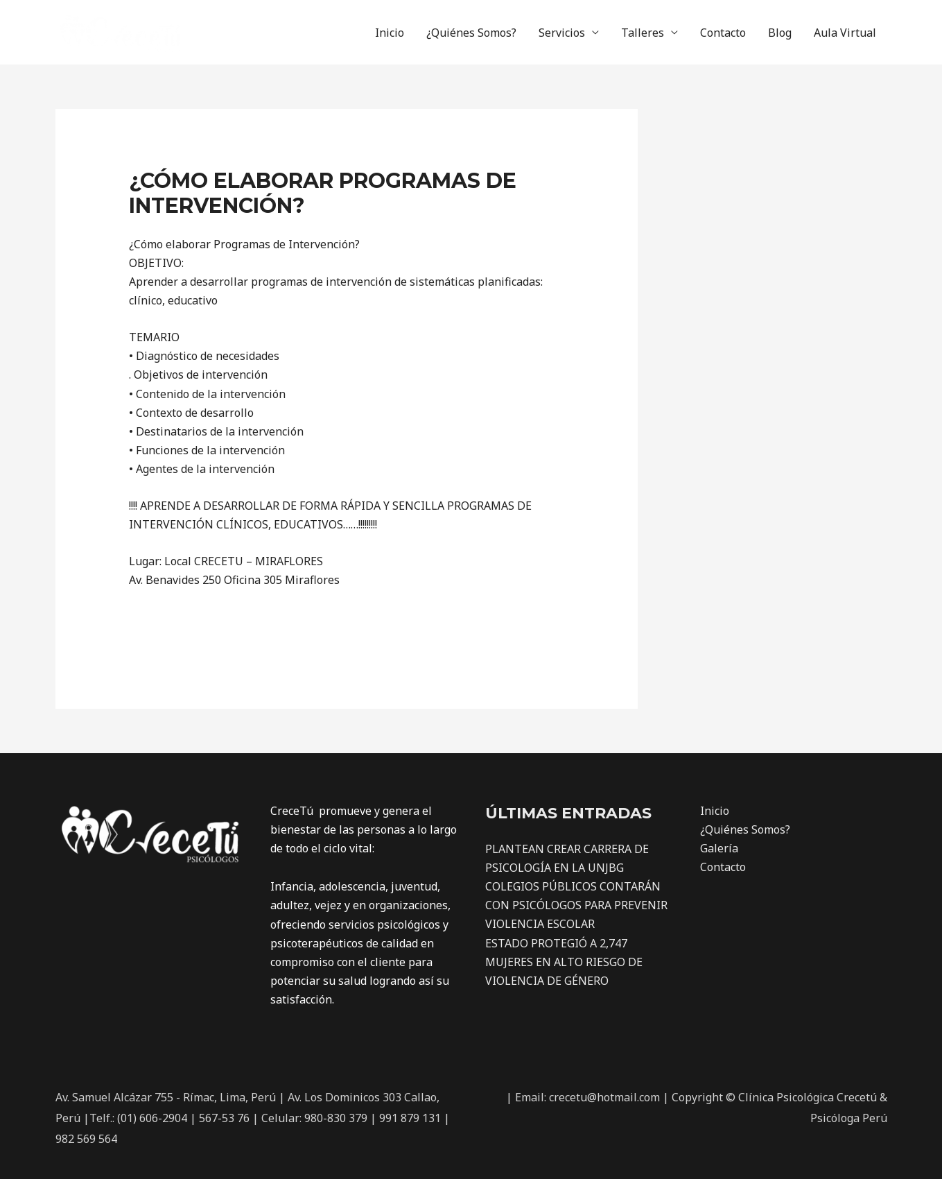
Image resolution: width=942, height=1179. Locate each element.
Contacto (723, 32)
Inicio (389, 32)
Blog (780, 32)
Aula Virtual (845, 32)
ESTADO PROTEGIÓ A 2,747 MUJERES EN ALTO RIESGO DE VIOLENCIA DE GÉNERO (564, 962)
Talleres (642, 32)
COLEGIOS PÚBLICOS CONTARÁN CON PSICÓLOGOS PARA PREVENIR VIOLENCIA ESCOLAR (576, 905)
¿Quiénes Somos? (471, 32)
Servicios (562, 32)
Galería (719, 848)
